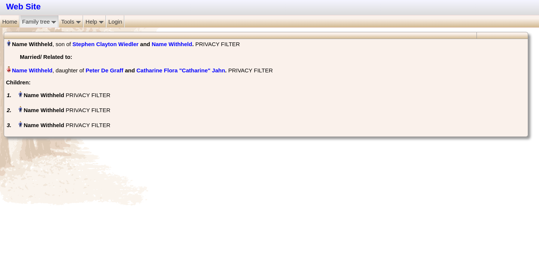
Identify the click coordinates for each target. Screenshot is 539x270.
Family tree (39, 21)
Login (115, 21)
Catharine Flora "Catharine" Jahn (181, 70)
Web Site (23, 6)
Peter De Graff (105, 70)
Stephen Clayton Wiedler (106, 44)
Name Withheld (172, 44)
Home (9, 21)
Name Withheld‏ (32, 70)
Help (95, 21)
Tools (70, 21)
